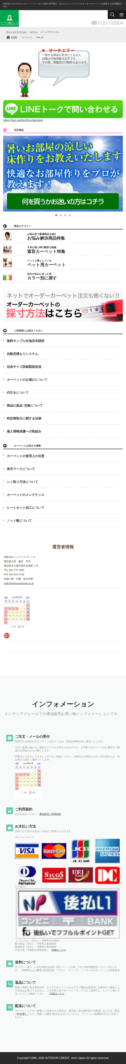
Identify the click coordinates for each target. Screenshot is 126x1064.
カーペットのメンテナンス (25, 495)
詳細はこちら (59, 950)
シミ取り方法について (22, 482)
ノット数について (19, 520)
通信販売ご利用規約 (50, 814)
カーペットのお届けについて (27, 379)
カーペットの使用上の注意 (25, 456)
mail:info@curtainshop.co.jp (19, 583)
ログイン (34, 32)
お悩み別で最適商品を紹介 (46, 236)
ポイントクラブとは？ (16, 32)
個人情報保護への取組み (24, 431)
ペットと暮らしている (46, 263)
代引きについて (18, 392)
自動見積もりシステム (22, 354)
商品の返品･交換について (25, 405)
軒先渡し (22, 1013)
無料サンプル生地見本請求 (25, 341)
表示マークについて (21, 469)
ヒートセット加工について (25, 507)
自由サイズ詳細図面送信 (24, 367)
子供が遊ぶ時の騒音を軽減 (46, 250)
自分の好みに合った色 (42, 276)
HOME (14, 37)
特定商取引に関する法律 (24, 418)
